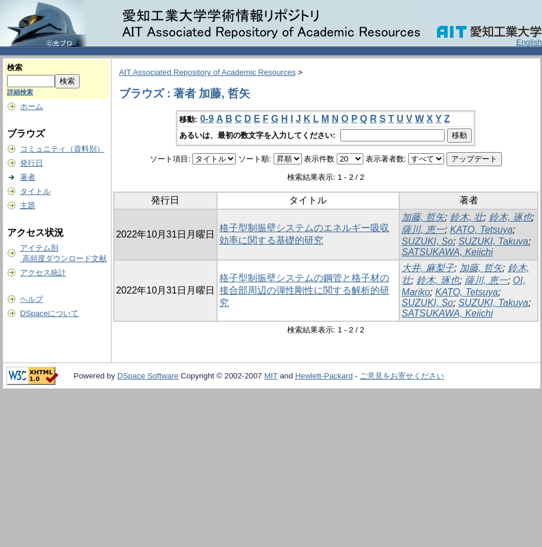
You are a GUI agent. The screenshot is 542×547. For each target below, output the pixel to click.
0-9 (206, 119)
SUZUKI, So (427, 241)
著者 (27, 177)
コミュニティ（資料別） (62, 148)
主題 (27, 205)
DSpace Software (148, 375)
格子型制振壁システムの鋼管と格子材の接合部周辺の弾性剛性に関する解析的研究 (304, 290)
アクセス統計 (43, 272)
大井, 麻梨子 (428, 268)
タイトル (35, 191)
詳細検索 (20, 91)
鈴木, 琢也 (510, 217)
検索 (14, 67)
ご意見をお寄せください (402, 375)
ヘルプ (31, 299)
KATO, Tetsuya (481, 230)
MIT (271, 375)
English (529, 42)
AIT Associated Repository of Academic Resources (207, 72)
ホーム (31, 106)
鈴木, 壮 (467, 217)
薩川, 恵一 (423, 230)
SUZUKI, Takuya (493, 241)
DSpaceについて (49, 313)
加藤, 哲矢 (423, 217)
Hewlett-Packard (324, 375)
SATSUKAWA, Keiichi (447, 252)
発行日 (31, 163)
